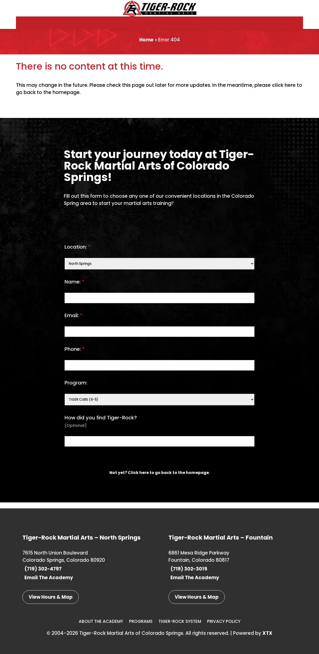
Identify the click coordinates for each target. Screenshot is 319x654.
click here (284, 91)
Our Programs (131, 26)
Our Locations (253, 26)
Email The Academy (47, 577)
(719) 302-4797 (42, 568)
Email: (73, 321)
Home (146, 45)
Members (293, 26)
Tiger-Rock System (180, 621)
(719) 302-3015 (187, 568)
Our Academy (94, 26)
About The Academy (101, 621)
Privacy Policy (223, 621)
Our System (174, 26)
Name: (74, 287)
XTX (267, 633)
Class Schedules (212, 26)
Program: (76, 388)
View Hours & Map (51, 597)
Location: (77, 252)
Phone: (74, 355)
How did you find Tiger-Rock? (101, 427)
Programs (141, 621)
